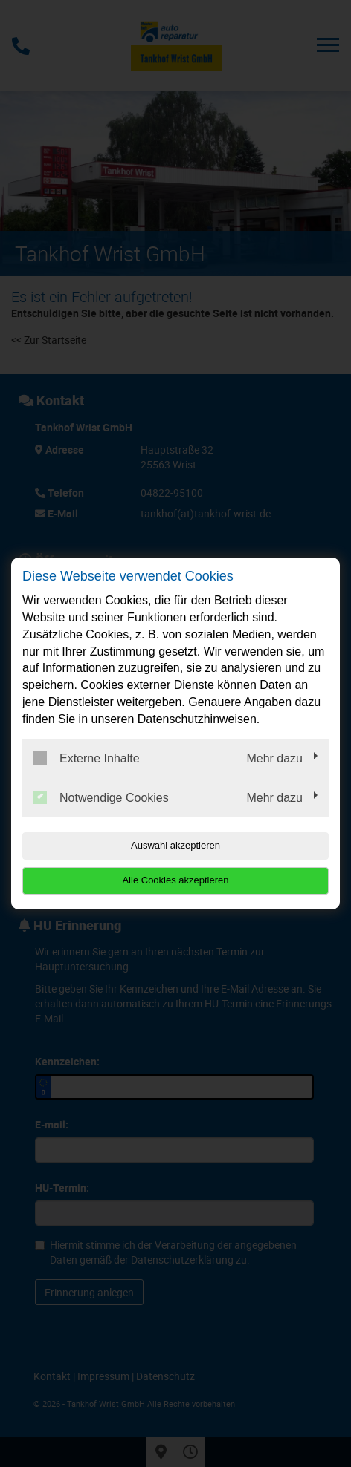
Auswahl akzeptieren (175, 845)
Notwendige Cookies (101, 797)
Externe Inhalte (86, 758)
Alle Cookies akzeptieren (175, 880)
